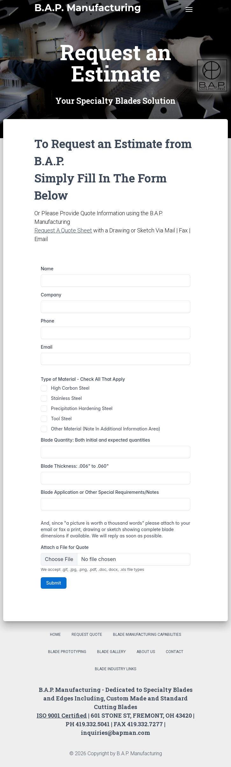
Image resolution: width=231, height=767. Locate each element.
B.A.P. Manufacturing (87, 8)
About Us (145, 652)
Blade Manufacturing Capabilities (147, 634)
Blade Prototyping (67, 652)
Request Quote (87, 634)
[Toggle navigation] (189, 9)
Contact (174, 652)
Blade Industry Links (115, 669)
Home (55, 634)
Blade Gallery (111, 652)
